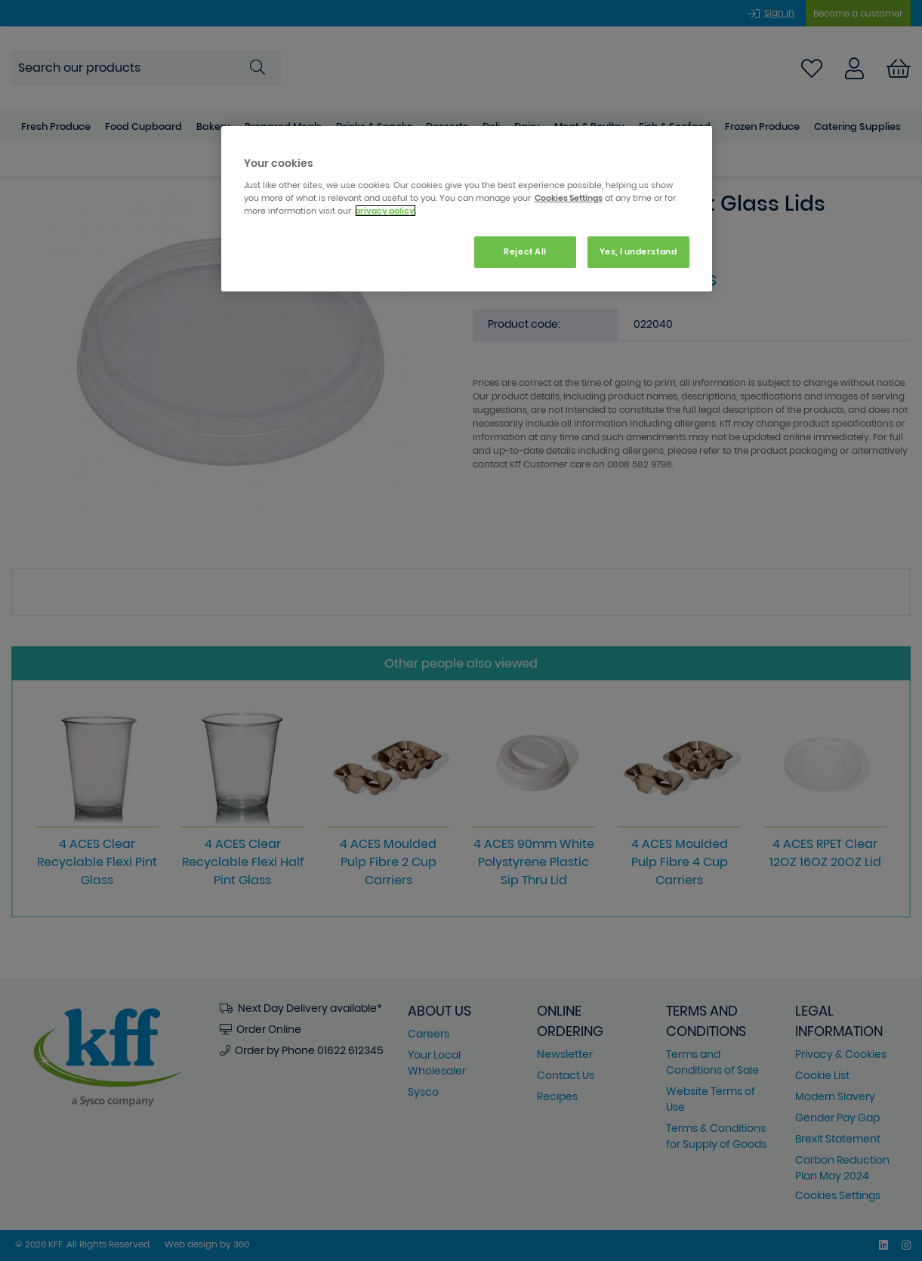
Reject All (525, 251)
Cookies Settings (569, 198)
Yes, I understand (638, 251)
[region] (466, 208)
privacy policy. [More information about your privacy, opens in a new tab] (385, 211)
